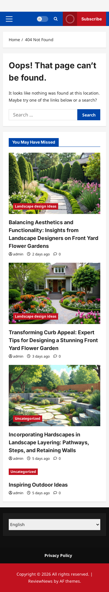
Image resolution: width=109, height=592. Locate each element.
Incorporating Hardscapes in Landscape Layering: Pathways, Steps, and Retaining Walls (49, 442)
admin (18, 254)
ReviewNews (40, 581)
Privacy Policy (58, 555)
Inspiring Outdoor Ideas (38, 485)
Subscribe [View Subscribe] (82, 19)
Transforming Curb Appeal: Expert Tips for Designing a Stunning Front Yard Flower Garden (53, 340)
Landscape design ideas (35, 206)
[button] (9, 19)
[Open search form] (56, 19)
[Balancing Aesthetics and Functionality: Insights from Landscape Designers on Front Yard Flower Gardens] (54, 183)
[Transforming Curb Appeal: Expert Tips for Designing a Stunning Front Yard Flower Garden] (54, 293)
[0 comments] (57, 254)
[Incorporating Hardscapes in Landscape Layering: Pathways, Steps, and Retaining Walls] (54, 395)
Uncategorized (27, 418)
